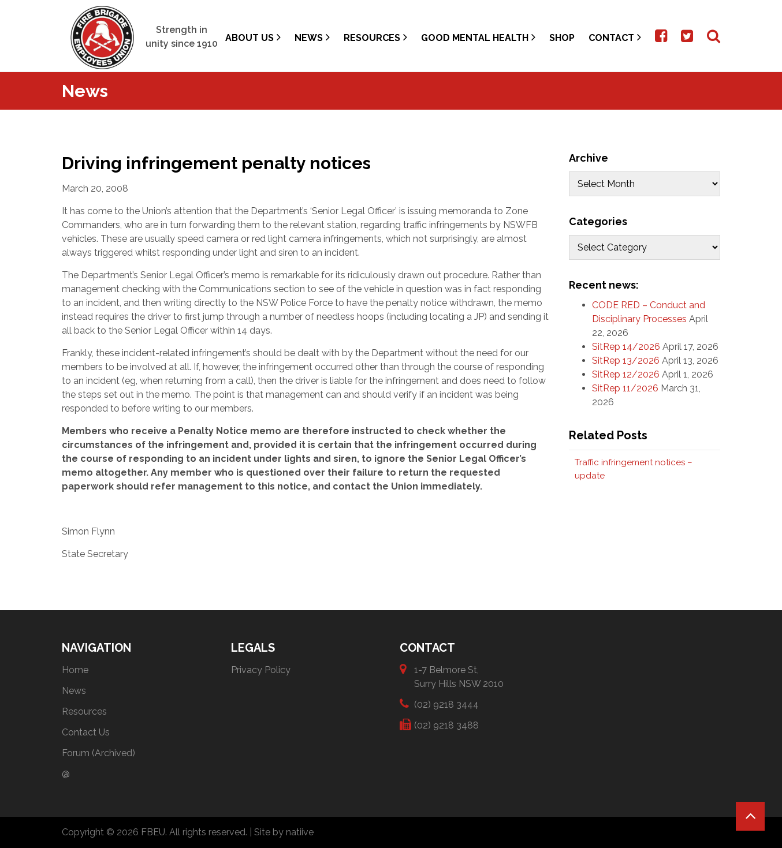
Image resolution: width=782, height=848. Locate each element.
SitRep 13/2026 (626, 360)
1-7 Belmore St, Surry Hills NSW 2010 (459, 676)
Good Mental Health (478, 37)
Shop (562, 37)
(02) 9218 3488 (446, 725)
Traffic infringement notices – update (633, 469)
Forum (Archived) (98, 753)
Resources (375, 37)
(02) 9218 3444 (446, 704)
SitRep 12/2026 (626, 374)
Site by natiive (284, 832)
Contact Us (86, 732)
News (312, 37)
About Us (253, 37)
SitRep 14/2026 (626, 346)
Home (75, 669)
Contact (615, 37)
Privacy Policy (261, 669)
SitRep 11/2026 (625, 388)
